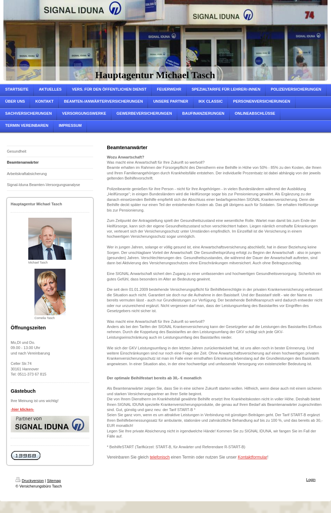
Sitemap (54, 481)
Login (310, 480)
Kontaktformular (252, 457)
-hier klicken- (22, 409)
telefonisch (160, 457)
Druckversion (30, 481)
